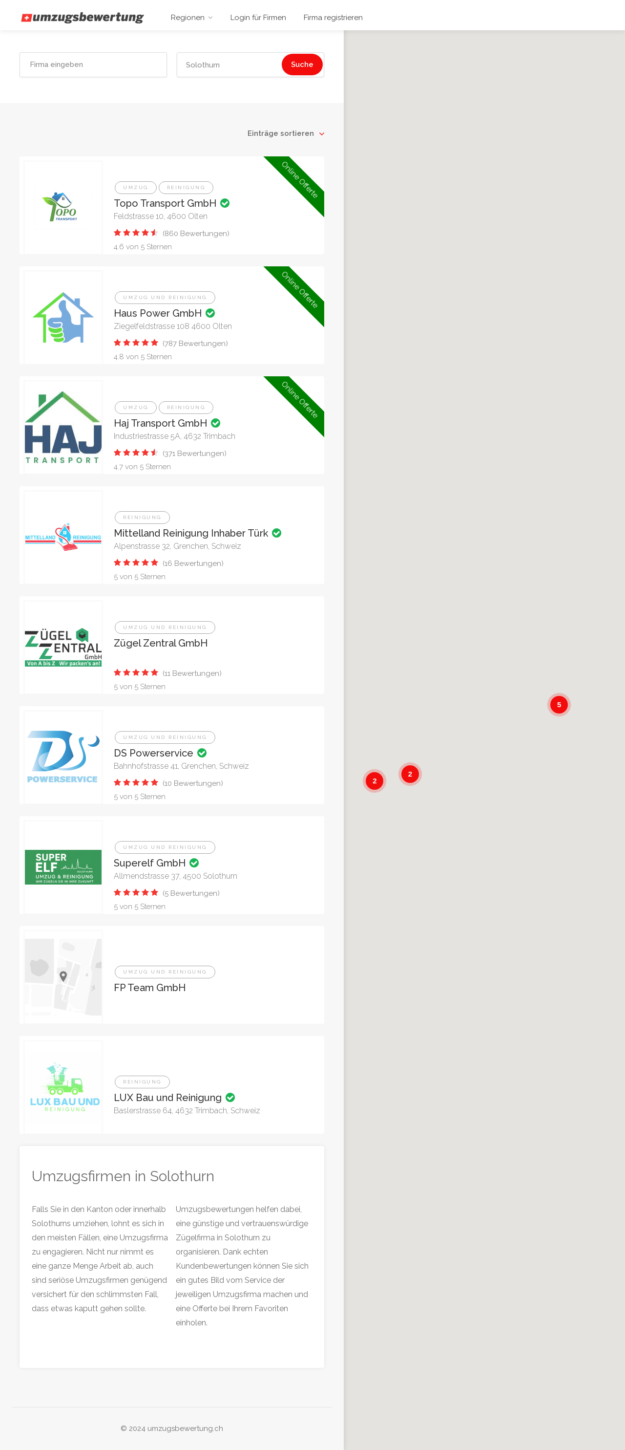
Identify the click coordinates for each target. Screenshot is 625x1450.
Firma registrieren (333, 17)
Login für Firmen (258, 17)
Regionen (188, 17)
